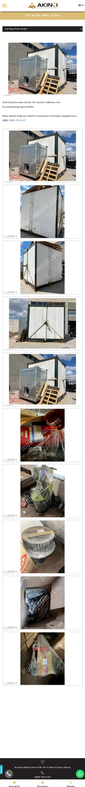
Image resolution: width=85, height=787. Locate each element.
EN (83, 5)
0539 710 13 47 (17, 120)
